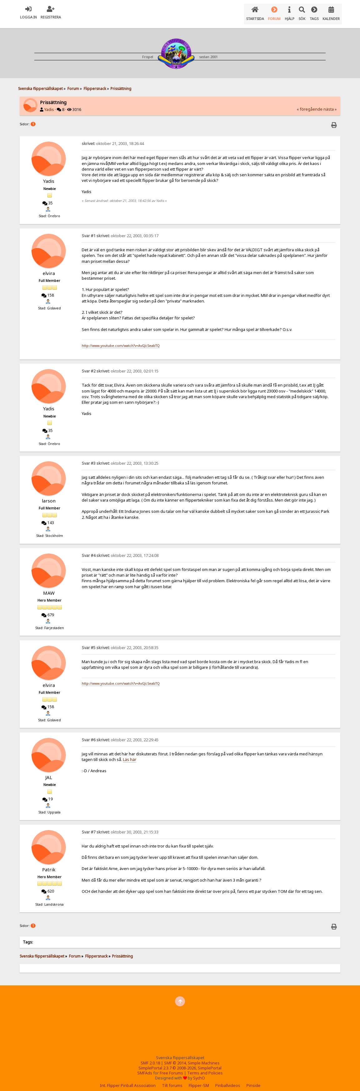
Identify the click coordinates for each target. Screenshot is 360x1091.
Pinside (253, 1080)
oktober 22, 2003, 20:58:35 (120, 642)
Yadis (49, 104)
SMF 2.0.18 (150, 1058)
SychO (199, 1073)
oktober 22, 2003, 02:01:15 (120, 366)
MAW (49, 588)
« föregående (310, 104)
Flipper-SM (199, 1080)
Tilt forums (172, 1080)
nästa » (330, 104)
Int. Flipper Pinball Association (128, 1080)
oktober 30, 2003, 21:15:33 (120, 827)
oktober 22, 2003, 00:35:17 (120, 230)
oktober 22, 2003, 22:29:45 (120, 735)
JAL (48, 772)
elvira (49, 268)
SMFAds (144, 1068)
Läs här (129, 754)
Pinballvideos (227, 1080)
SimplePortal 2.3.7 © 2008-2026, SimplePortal (180, 1063)
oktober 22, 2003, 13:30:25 (120, 458)
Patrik (49, 864)
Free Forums (171, 1068)
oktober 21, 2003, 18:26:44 (113, 138)
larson (49, 496)
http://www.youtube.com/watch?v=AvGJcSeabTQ (121, 340)
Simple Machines (204, 1058)
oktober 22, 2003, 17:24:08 (120, 550)
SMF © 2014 (175, 1058)
